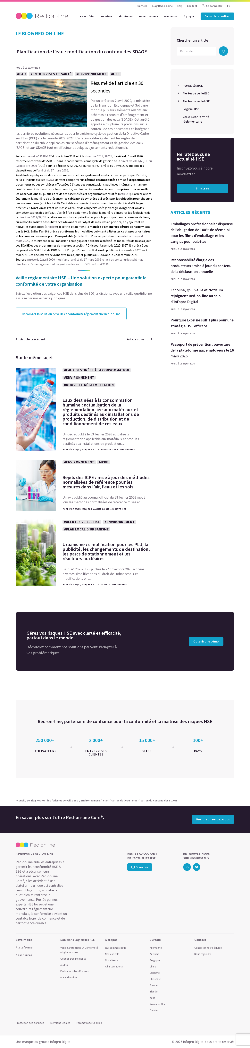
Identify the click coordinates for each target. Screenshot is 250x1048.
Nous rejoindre (203, 954)
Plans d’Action (68, 977)
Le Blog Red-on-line (39, 800)
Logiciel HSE (191, 109)
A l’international (114, 966)
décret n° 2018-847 (39, 156)
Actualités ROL (193, 85)
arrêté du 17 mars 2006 (53, 170)
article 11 (81, 236)
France (154, 985)
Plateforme (125, 16)
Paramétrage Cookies (89, 1023)
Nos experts (112, 954)
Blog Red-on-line (162, 6)
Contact (192, 6)
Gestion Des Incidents (73, 958)
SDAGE (50, 180)
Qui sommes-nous (115, 947)
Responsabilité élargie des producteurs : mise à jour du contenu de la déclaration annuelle (201, 265)
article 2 (124, 194)
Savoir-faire (87, 16)
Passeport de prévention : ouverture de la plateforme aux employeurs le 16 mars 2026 (202, 350)
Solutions (106, 16)
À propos (189, 16)
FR (228, 6)
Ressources (171, 16)
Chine (153, 966)
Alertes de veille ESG (196, 93)
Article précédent (30, 339)
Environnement (90, 800)
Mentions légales (60, 1023)
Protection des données (30, 1023)
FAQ (179, 6)
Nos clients (111, 960)
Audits (64, 965)
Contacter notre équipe (208, 947)
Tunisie (154, 1010)
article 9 (51, 227)
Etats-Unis (155, 979)
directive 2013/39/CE (98, 156)
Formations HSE (148, 16)
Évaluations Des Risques (74, 971)
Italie (152, 998)
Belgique (155, 960)
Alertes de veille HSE (196, 101)
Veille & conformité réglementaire (196, 119)
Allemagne (156, 947)
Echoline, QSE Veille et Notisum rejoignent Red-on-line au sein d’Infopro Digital (197, 295)
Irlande (154, 991)
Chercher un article (192, 40)
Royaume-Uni (157, 1004)
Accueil (20, 800)
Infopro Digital (60, 1041)
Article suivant (139, 339)
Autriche (154, 954)
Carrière (142, 6)
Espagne (155, 972)
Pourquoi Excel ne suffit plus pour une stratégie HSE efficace (202, 323)
